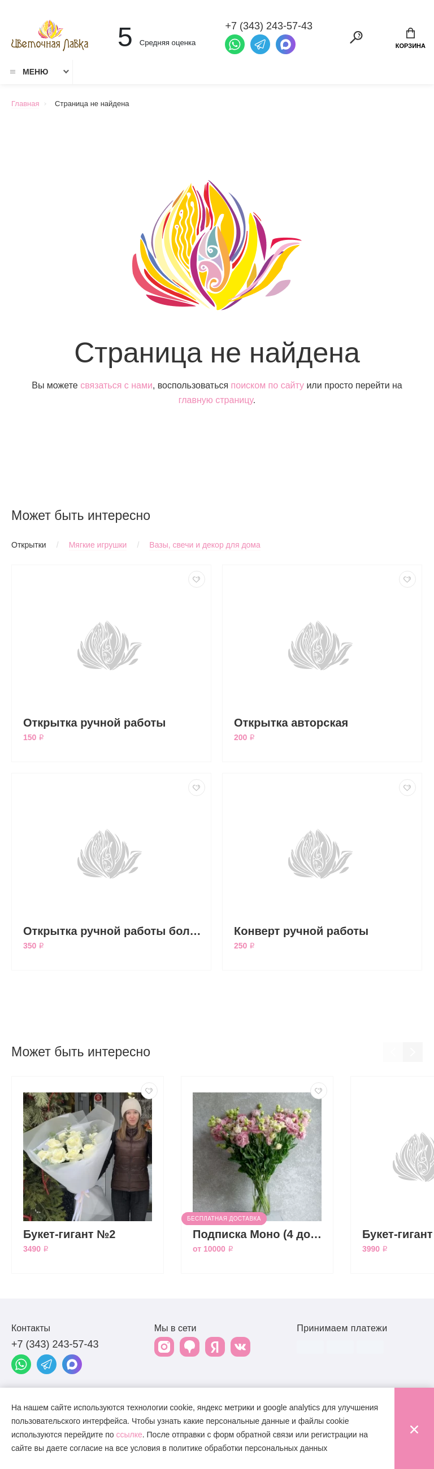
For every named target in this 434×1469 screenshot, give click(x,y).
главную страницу (216, 400)
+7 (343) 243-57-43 (55, 1344)
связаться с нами (116, 385)
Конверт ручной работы (301, 931)
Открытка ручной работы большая (114, 931)
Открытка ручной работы (94, 722)
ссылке (129, 1434)
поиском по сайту (267, 385)
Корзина (411, 38)
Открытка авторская (291, 722)
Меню (28, 71)
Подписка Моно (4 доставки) (260, 1234)
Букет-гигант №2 (69, 1234)
